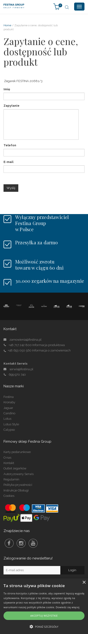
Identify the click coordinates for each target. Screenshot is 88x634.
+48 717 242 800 (20, 345)
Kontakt (9, 463)
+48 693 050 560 (19, 350)
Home (7, 25)
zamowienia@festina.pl (25, 339)
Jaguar (8, 408)
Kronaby (9, 402)
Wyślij (11, 188)
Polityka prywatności (18, 485)
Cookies (9, 496)
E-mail (8, 162)
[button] (44, 626)
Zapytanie (11, 105)
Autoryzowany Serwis (19, 474)
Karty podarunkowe (17, 452)
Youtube (33, 543)
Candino (9, 413)
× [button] (84, 582)
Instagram (21, 543)
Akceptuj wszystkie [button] (44, 615)
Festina (9, 397)
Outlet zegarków (15, 468)
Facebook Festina (9, 543)
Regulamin (11, 479)
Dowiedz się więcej (68, 607)
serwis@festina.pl (21, 369)
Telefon (10, 145)
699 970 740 (15, 374)
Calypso (9, 429)
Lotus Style (11, 424)
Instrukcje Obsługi (16, 490)
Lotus (7, 418)
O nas (7, 457)
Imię (7, 89)
